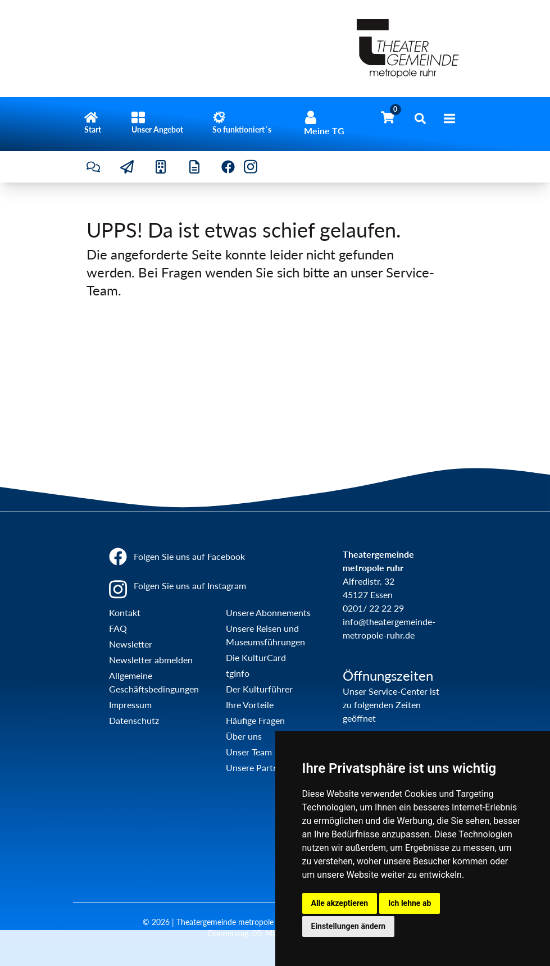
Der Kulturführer (259, 689)
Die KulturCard (256, 657)
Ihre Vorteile (250, 704)
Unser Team (249, 751)
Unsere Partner (256, 767)
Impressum (130, 704)
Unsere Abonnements (268, 612)
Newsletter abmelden (151, 659)
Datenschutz (134, 720)
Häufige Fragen (255, 720)
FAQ (118, 628)
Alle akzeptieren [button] (340, 903)
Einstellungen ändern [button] (348, 926)
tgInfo (237, 673)
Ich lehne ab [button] (409, 903)
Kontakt (124, 612)
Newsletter (130, 644)
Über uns (244, 736)
